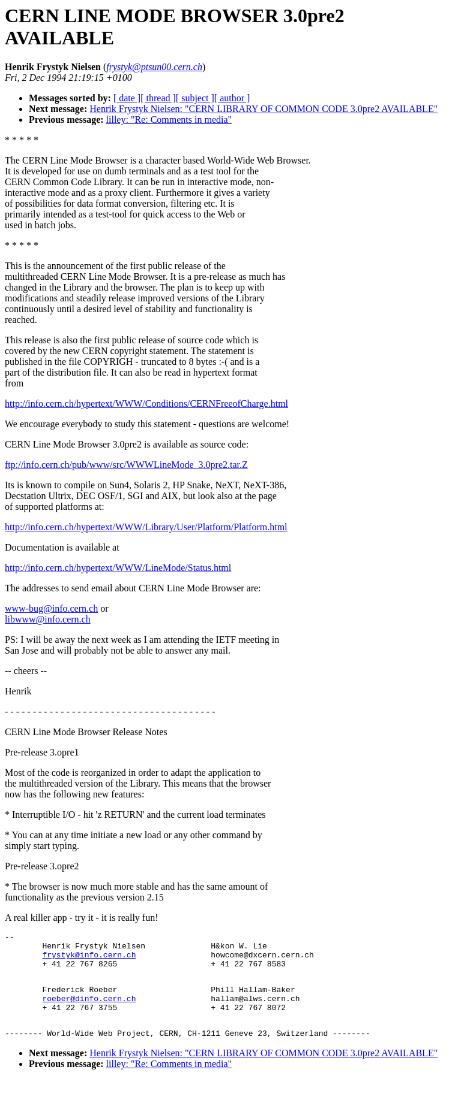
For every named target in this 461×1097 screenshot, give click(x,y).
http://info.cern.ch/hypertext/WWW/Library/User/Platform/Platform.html (146, 527)
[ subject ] (195, 98)
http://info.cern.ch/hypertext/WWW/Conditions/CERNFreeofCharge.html (146, 403)
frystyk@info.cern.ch (89, 959)
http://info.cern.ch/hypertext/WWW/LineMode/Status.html (118, 568)
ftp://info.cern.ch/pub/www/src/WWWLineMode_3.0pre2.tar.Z (126, 465)
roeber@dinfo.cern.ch (89, 1010)
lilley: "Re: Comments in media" (169, 119)
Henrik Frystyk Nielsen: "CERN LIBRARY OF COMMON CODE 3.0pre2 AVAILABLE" (263, 109)
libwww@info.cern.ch (48, 619)
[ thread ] (158, 98)
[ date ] (126, 98)
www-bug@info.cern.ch (51, 608)
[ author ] (232, 98)
